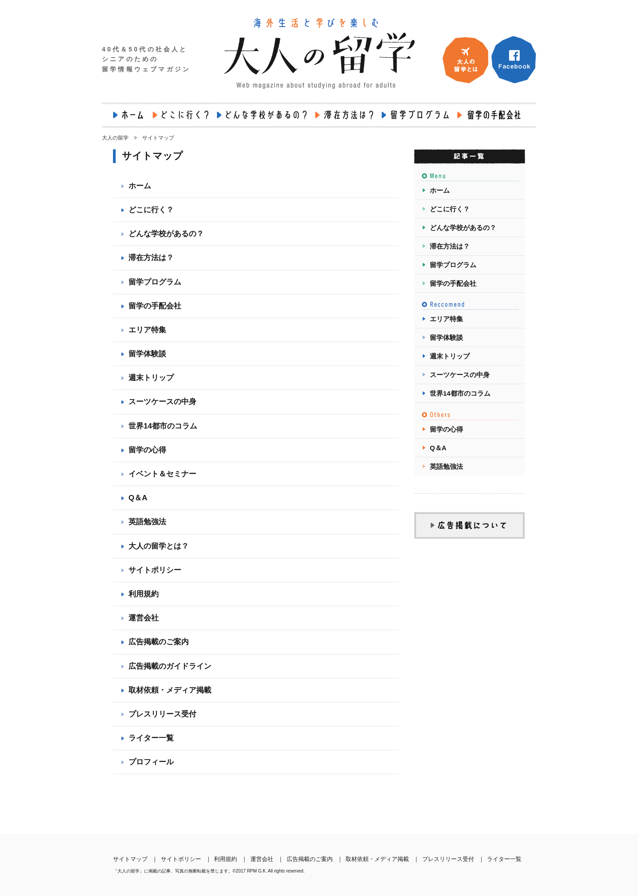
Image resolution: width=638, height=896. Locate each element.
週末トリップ (151, 378)
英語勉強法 (147, 522)
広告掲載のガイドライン (169, 666)
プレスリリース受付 (162, 714)
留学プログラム (154, 282)
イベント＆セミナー (162, 474)
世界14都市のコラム (162, 426)
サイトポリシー (154, 570)
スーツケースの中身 (162, 401)
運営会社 (143, 618)
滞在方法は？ (151, 257)
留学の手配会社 (154, 306)
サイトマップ (130, 859)
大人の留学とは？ (158, 546)
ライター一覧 (151, 738)
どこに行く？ (151, 210)
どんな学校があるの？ (166, 234)
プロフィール (151, 762)
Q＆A (138, 498)
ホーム (139, 186)
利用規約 (143, 594)
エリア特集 (147, 330)
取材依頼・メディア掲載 (169, 690)
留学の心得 (147, 450)
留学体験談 (147, 354)
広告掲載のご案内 (158, 642)
